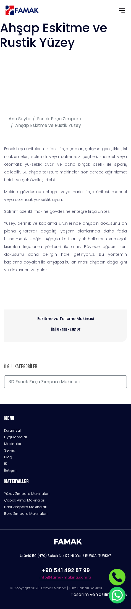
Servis (9, 450)
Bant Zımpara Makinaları (25, 507)
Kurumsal (12, 430)
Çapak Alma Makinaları (24, 500)
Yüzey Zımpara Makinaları (26, 493)
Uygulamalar (15, 437)
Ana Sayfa (19, 119)
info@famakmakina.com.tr (65, 577)
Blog (8, 457)
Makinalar (13, 443)
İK (5, 463)
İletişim (10, 470)
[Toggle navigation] (122, 11)
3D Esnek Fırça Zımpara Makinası (44, 381)
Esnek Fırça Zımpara (59, 119)
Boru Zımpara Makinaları (26, 513)
